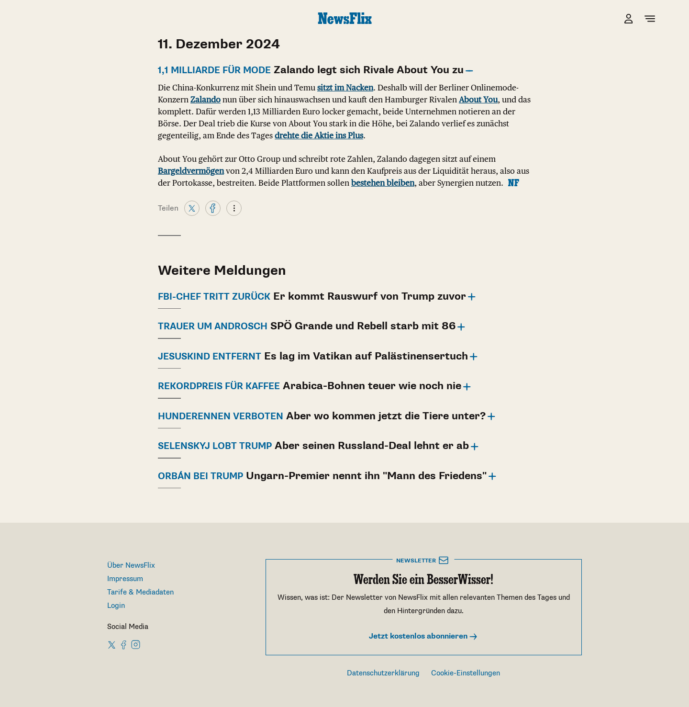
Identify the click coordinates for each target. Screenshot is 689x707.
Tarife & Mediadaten (140, 592)
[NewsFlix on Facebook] (124, 644)
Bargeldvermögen (191, 171)
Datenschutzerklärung (383, 673)
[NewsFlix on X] (112, 644)
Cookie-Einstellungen (465, 673)
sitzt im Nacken (345, 87)
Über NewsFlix (131, 565)
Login (116, 605)
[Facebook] (213, 208)
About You (478, 99)
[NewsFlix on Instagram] (136, 644)
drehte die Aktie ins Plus (319, 135)
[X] (192, 208)
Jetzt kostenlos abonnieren (423, 636)
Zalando (205, 99)
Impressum (125, 579)
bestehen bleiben (382, 183)
